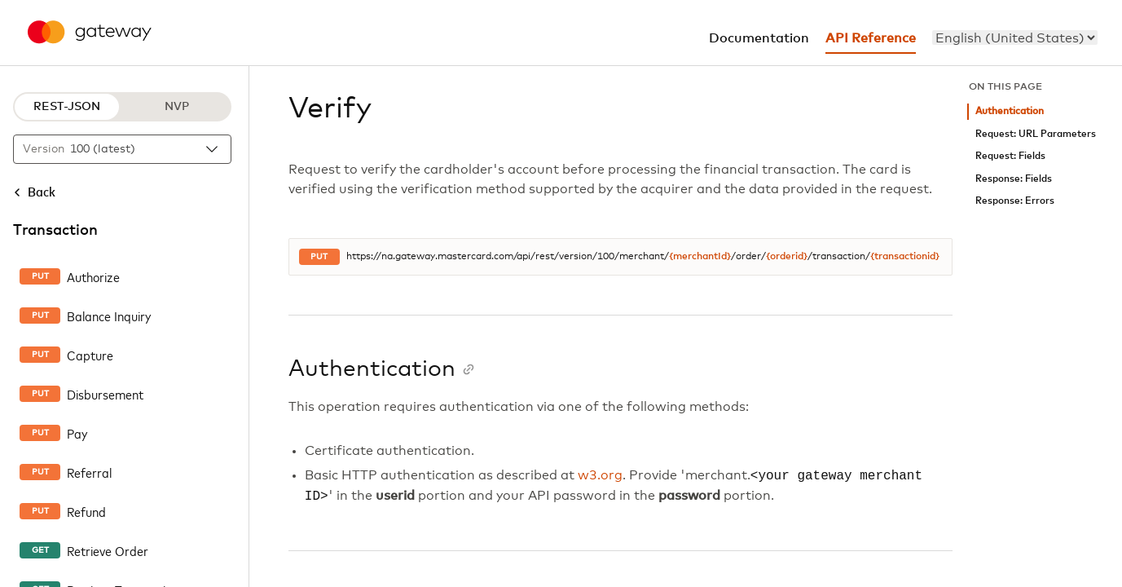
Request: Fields (1010, 156)
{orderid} (786, 257)
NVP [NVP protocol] (177, 107)
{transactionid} (904, 257)
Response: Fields (1013, 179)
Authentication (1009, 111)
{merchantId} (700, 257)
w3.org (600, 476)
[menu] (1015, 37)
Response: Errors (1014, 201)
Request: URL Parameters (1035, 134)
